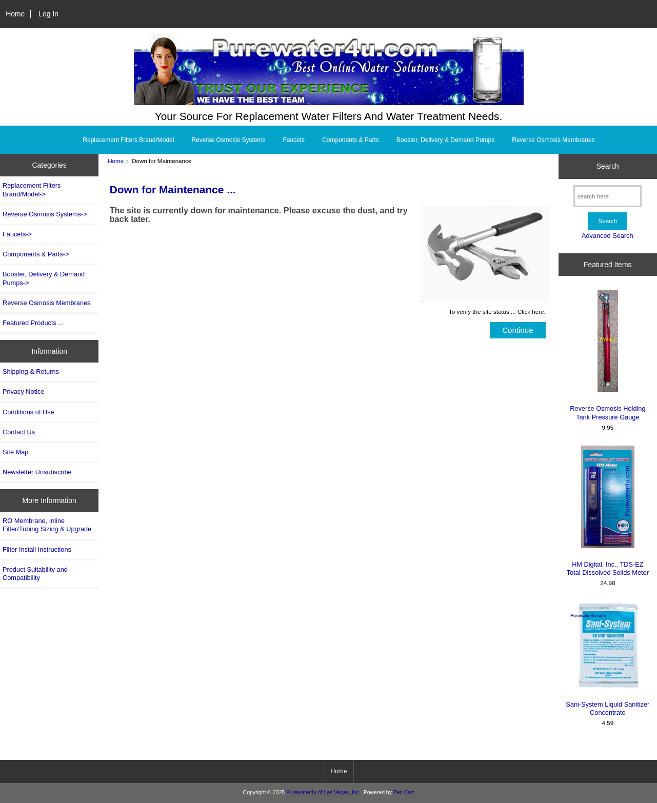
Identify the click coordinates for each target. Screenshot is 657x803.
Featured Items (608, 264)
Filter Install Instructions (37, 549)
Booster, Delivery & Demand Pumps (445, 140)
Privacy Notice (23, 391)
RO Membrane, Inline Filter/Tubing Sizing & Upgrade (47, 525)
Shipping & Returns (31, 371)
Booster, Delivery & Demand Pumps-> (44, 278)
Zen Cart (403, 792)
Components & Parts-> (36, 254)
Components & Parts (350, 140)
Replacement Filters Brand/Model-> (32, 189)
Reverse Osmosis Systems (228, 140)
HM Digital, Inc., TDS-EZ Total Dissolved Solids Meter (608, 511)
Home (15, 14)
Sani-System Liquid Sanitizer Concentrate (607, 659)
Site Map (15, 452)
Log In (48, 14)
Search (607, 166)
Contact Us (19, 432)
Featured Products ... (33, 323)
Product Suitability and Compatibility (35, 573)
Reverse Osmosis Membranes (553, 140)
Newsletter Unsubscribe (37, 472)
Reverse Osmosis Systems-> (45, 214)
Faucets (294, 140)
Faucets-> (17, 234)
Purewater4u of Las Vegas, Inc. (323, 792)
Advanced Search (607, 235)
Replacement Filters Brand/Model (128, 140)
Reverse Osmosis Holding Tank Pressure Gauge (607, 355)
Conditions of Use (28, 412)
